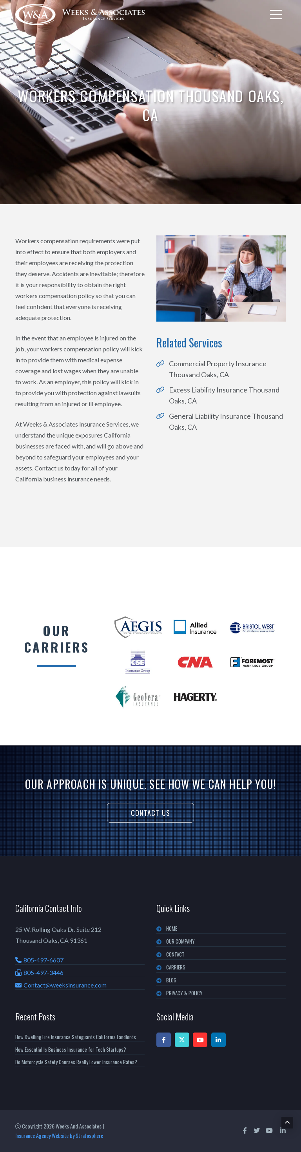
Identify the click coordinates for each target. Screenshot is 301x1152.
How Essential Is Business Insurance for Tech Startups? (70, 1049)
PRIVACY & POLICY (184, 993)
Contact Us (150, 813)
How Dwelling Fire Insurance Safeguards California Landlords (75, 1037)
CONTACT (175, 954)
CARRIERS (175, 967)
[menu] (276, 14)
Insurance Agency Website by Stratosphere (59, 1135)
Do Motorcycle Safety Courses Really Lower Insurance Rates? (76, 1062)
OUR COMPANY (180, 941)
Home (171, 928)
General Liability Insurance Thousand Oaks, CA (226, 421)
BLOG (171, 980)
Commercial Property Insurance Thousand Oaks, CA (218, 369)
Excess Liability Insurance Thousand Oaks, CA (224, 395)
